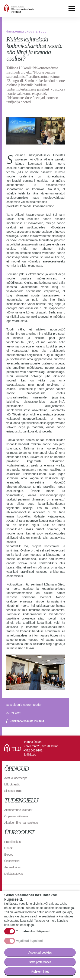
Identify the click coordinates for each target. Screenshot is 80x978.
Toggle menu (71, 8)
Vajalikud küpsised (29, 941)
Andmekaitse (12, 867)
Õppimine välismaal (16, 816)
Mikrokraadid (12, 784)
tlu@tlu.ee (29, 754)
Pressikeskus (12, 841)
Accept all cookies (40, 952)
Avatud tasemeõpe (16, 778)
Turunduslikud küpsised (33, 931)
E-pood (8, 854)
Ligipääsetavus (13, 873)
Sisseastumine (13, 790)
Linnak (8, 848)
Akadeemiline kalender (18, 810)
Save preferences (40, 962)
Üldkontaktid (11, 861)
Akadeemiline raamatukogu (21, 822)
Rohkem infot (40, 971)
